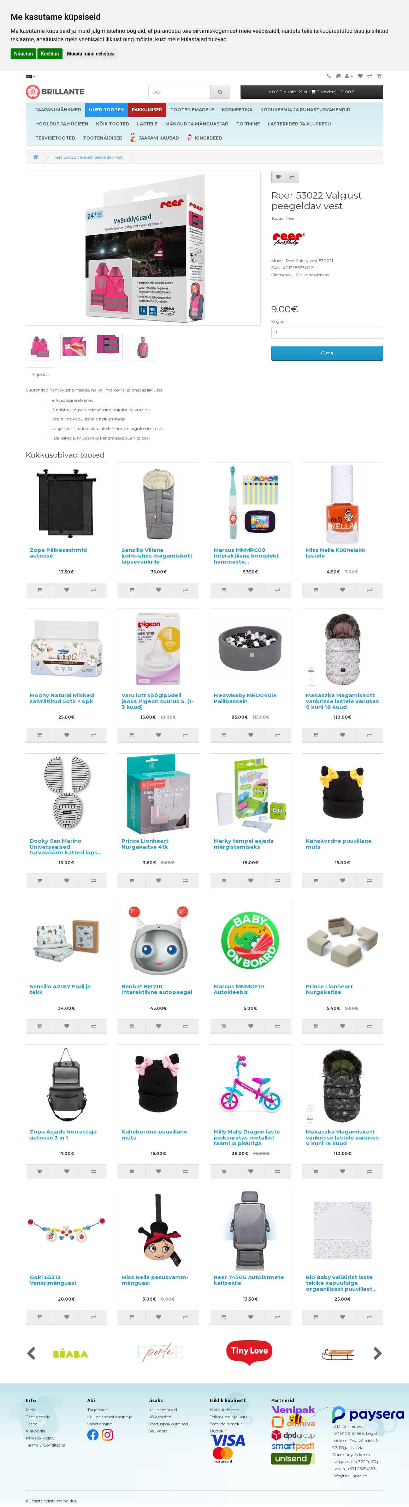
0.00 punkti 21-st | (312, 91)
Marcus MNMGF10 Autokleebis (239, 989)
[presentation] (31, 1354)
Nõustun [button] (23, 54)
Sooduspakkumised (168, 1423)
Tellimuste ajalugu (228, 1416)
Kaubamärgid (162, 1409)
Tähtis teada (38, 1416)
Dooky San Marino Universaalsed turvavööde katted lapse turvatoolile (65, 849)
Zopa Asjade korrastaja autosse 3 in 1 (63, 1134)
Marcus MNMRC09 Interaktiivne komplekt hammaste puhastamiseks (246, 559)
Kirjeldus (39, 374)
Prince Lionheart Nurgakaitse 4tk (144, 843)
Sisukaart (157, 1431)
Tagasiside (97, 1409)
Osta (327, 353)
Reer (290, 218)
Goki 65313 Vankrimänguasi (53, 1280)
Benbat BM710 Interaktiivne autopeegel (156, 989)
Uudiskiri (218, 1431)
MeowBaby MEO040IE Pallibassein (245, 698)
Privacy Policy (40, 1438)
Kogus (277, 321)
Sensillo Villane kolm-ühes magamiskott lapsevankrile (156, 556)
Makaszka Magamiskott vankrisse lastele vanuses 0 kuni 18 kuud (342, 701)
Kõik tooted (159, 1416)
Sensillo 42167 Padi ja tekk (60, 989)
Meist (31, 1409)
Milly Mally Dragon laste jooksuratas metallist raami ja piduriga (247, 1137)
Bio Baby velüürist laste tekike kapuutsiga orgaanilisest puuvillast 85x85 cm (339, 1286)
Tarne (31, 1423)
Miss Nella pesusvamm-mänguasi (155, 1280)
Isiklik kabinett (224, 1409)
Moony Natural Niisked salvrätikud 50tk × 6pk (62, 698)
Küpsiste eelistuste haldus (51, 1500)
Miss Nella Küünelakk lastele (336, 553)
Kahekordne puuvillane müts (339, 843)
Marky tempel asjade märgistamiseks (244, 843)
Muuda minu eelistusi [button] (90, 54)
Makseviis (35, 1431)
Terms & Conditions (45, 1445)
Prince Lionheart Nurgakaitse (329, 989)
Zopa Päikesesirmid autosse (58, 553)
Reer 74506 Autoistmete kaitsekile (249, 1280)
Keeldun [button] (50, 54)
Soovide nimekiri (226, 1423)
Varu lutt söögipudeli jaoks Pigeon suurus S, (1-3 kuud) (157, 701)
